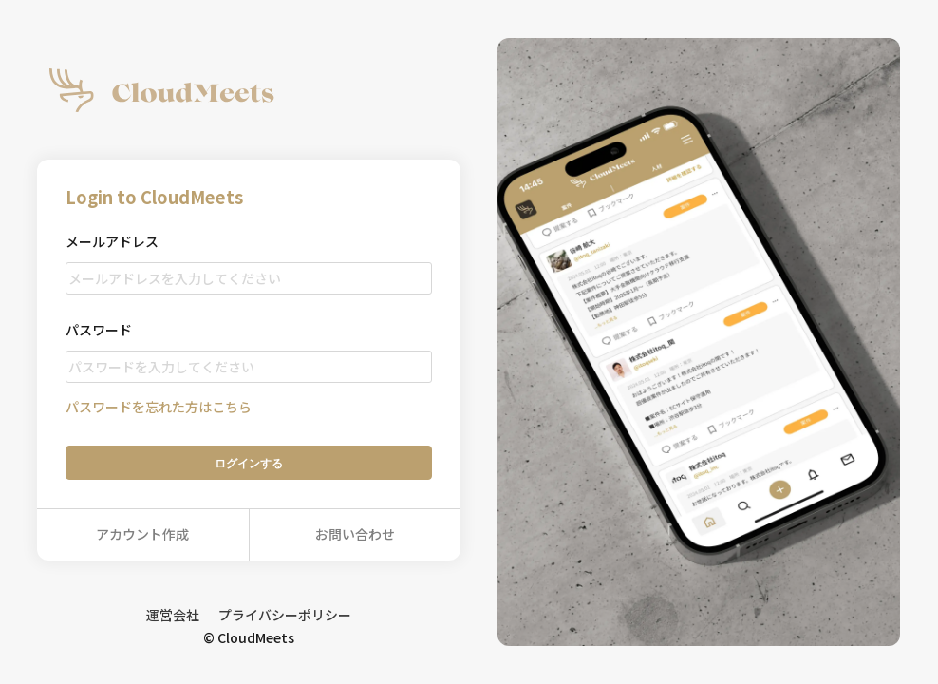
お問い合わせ (355, 533)
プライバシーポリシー (284, 614)
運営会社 (172, 614)
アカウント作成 (142, 533)
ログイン (249, 463)
